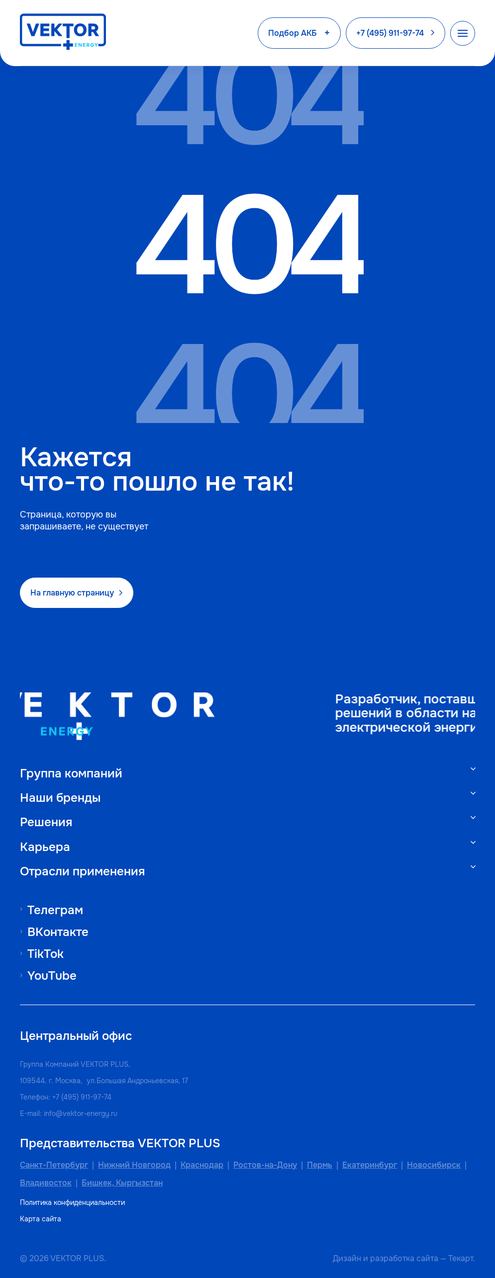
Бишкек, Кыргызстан (122, 1183)
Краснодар (202, 1165)
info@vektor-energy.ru (80, 1113)
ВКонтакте (58, 931)
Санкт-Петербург (54, 1165)
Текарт (460, 1258)
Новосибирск (434, 1165)
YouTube (52, 975)
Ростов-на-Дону (265, 1165)
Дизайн (347, 1258)
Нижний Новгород (134, 1165)
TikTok (45, 953)
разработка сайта (404, 1258)
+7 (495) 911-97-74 (81, 1097)
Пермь (319, 1165)
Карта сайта (40, 1219)
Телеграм (55, 910)
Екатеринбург (369, 1165)
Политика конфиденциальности (72, 1202)
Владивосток (46, 1183)
